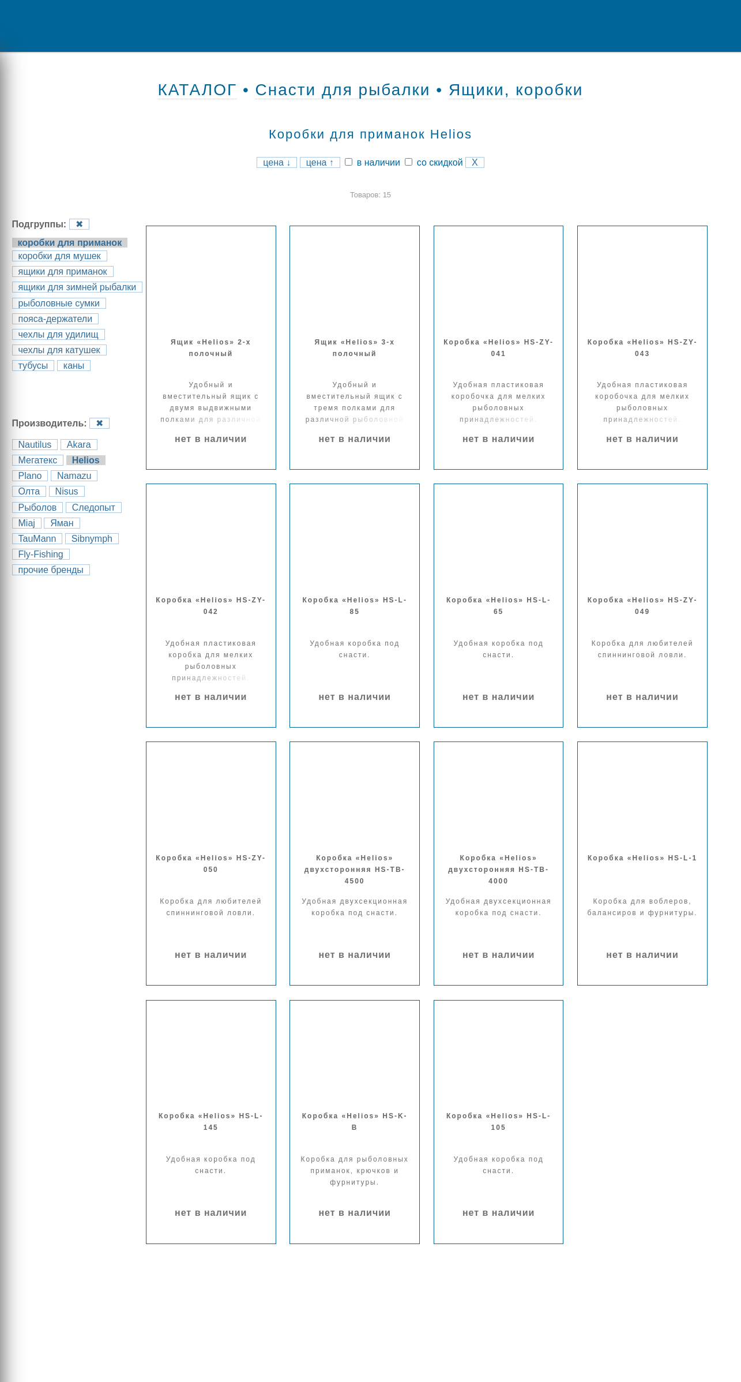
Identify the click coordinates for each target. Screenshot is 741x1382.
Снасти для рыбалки (343, 90)
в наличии (372, 162)
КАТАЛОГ (198, 90)
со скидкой (433, 162)
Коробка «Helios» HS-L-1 (642, 858)
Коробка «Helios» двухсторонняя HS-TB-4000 (499, 869)
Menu (49, 26)
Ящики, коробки (516, 90)
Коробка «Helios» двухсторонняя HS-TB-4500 (354, 869)
